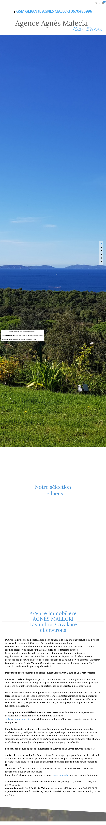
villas (9, 719)
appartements (23, 719)
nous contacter (61, 775)
